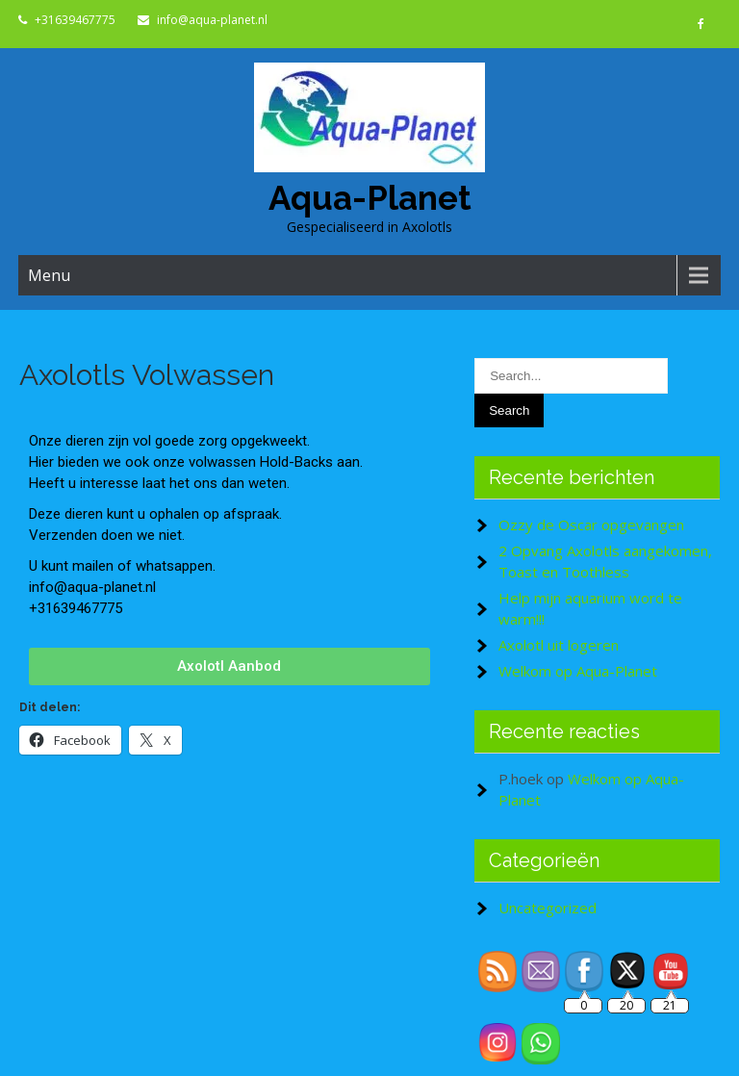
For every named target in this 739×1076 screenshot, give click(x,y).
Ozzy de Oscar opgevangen (591, 524)
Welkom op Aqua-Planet (577, 670)
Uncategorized (547, 907)
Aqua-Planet (369, 198)
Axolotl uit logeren (558, 644)
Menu (49, 275)
